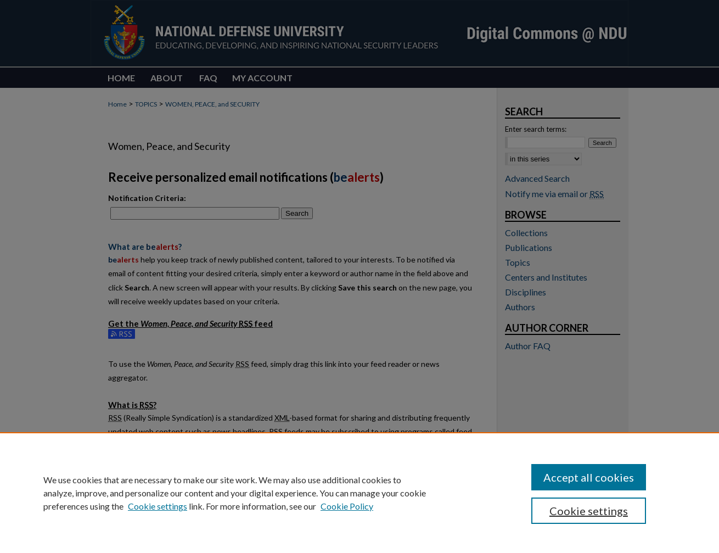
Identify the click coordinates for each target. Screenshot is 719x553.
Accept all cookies (588, 477)
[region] (359, 492)
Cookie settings (157, 506)
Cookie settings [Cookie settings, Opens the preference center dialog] (588, 510)
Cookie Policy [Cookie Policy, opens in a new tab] (347, 506)
